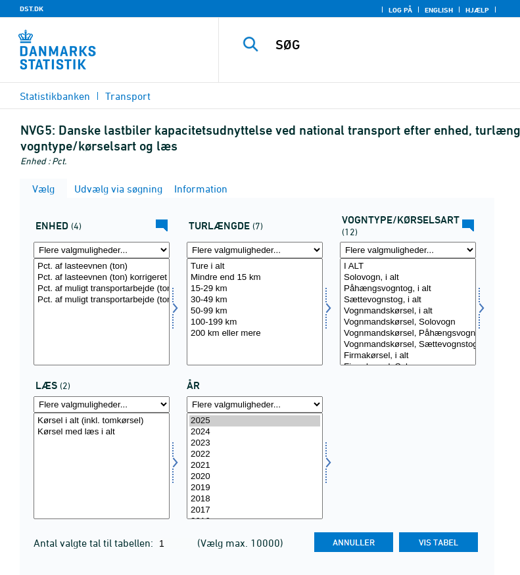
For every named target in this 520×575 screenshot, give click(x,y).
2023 (254, 443)
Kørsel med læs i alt (101, 432)
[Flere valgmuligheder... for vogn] (408, 250)
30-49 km (254, 300)
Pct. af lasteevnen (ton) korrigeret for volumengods (101, 277)
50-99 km (254, 311)
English (439, 9)
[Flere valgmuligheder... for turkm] (255, 250)
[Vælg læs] (102, 466)
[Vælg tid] (255, 466)
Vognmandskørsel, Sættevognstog (408, 344)
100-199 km (254, 322)
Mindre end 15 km (254, 277)
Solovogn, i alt (408, 277)
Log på (400, 9)
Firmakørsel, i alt (408, 355)
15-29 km (254, 288)
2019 (254, 488)
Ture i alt (254, 266)
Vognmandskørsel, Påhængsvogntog (408, 333)
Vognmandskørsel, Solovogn (408, 322)
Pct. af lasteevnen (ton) (101, 266)
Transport (128, 96)
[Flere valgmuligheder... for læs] (102, 404)
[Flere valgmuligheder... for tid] (255, 404)
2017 (254, 510)
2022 (254, 454)
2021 (254, 465)
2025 (254, 420)
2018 (254, 499)
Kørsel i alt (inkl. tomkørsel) (101, 420)
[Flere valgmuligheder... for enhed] (102, 250)
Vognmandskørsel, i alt (408, 311)
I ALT (408, 266)
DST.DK (31, 8)
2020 (254, 476)
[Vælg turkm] (255, 311)
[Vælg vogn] (408, 311)
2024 (254, 432)
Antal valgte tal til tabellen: (95, 543)
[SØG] (389, 45)
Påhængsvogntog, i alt (408, 288)
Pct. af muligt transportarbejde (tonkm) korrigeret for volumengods (101, 300)
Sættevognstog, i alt (408, 300)
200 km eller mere (254, 333)
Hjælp (477, 9)
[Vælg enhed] (102, 311)
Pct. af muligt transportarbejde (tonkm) (101, 288)
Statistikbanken (55, 96)
